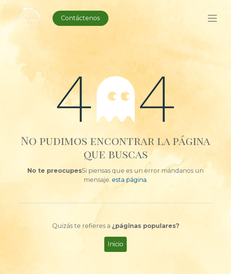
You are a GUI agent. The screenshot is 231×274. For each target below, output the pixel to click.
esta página (129, 179)
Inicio (115, 244)
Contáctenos (80, 18)
